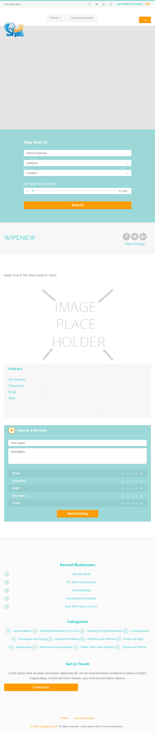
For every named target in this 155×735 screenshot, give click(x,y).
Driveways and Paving (33, 641)
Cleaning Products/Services (105, 633)
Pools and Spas (133, 641)
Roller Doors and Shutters (97, 649)
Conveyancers (140, 633)
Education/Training (67, 641)
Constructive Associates (81, 600)
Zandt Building (81, 592)
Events (52, 20)
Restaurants (23, 649)
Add (147, 4)
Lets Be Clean (81, 576)
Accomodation (22, 633)
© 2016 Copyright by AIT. (44, 728)
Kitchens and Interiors (101, 641)
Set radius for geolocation (40, 186)
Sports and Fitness (134, 649)
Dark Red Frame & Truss (81, 608)
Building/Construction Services (59, 633)
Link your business (80, 20)
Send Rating (77, 516)
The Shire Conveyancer (81, 584)
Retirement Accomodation (56, 649)
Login (143, 20)
